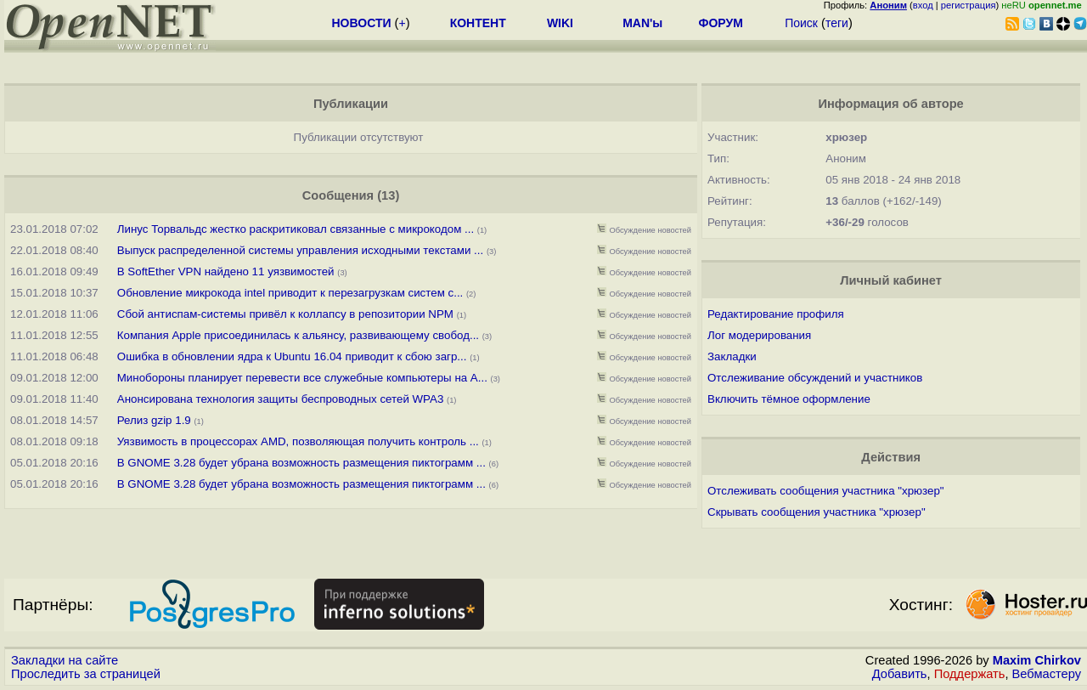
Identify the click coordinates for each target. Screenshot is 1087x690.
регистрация (968, 5)
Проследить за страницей (86, 674)
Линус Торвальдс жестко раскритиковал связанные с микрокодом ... (295, 229)
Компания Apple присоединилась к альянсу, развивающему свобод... (298, 335)
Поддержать (969, 674)
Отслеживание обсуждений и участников (814, 377)
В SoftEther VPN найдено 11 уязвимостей (226, 271)
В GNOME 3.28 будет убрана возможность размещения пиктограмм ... (301, 462)
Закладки (732, 356)
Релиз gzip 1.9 (154, 420)
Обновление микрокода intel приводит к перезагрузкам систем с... (290, 292)
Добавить (899, 674)
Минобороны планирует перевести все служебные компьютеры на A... (302, 377)
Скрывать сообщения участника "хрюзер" (816, 512)
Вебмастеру (1046, 674)
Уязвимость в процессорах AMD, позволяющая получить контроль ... (298, 441)
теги (836, 23)
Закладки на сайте (64, 660)
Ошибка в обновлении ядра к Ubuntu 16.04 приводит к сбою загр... (292, 356)
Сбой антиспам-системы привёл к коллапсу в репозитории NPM (285, 314)
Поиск (801, 23)
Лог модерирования (759, 335)
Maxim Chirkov (1037, 660)
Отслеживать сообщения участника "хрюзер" (825, 490)
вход (923, 5)
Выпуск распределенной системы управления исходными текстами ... (300, 250)
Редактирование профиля (775, 314)
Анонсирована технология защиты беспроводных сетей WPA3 (280, 399)
